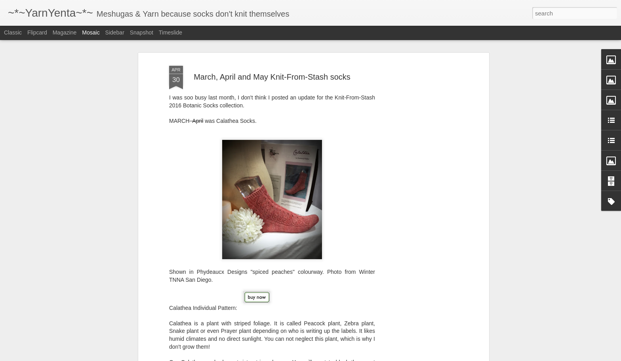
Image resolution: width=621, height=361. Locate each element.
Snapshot (141, 32)
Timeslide (170, 32)
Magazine (65, 32)
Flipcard (37, 32)
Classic (13, 32)
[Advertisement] (418, 181)
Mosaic (90, 32)
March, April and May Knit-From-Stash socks (272, 71)
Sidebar (114, 32)
